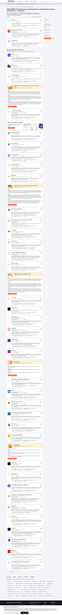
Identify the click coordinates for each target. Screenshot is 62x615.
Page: (14, 571)
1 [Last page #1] (18, 571)
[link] (27, 1)
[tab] (9, 577)
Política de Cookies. (51, 610)
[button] (50, 1)
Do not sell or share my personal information (12, 612)
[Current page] (16, 571)
